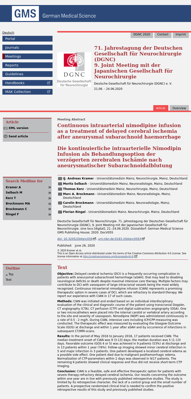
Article (160, 108)
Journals (12, 47)
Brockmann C (16, 209)
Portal (10, 39)
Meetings (13, 56)
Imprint (181, 34)
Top (11, 274)
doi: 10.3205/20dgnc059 (74, 239)
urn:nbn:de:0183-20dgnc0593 (119, 239)
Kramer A (13, 187)
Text (8, 279)
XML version (18, 128)
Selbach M (14, 192)
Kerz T (11, 198)
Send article (18, 136)
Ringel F (12, 214)
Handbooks (14, 83)
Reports (11, 65)
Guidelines (14, 74)
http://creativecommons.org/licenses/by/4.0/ (108, 256)
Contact (163, 34)
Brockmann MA (18, 203)
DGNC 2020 (141, 34)
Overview (179, 108)
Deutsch (8, 32)
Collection (18, 92)
